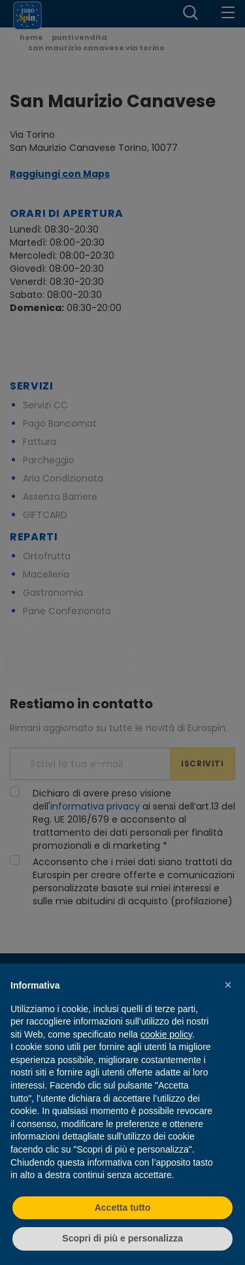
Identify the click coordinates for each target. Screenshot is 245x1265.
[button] (228, 984)
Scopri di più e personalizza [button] (122, 1238)
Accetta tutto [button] (123, 1207)
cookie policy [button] (166, 1034)
